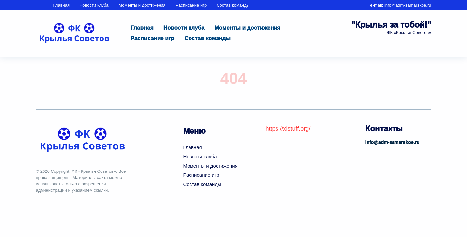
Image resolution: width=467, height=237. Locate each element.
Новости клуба (93, 5)
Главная (61, 5)
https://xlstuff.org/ (288, 128)
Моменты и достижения (141, 5)
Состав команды (233, 5)
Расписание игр (191, 5)
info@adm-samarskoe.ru (407, 5)
